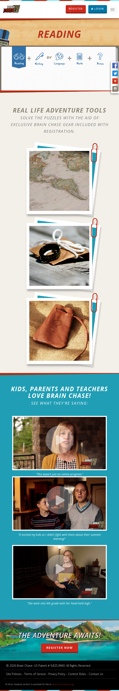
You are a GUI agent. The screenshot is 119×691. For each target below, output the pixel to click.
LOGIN (97, 8)
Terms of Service (35, 674)
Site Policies (14, 674)
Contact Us (96, 674)
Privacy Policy (56, 674)
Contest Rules (77, 674)
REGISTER (77, 8)
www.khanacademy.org (62, 684)
